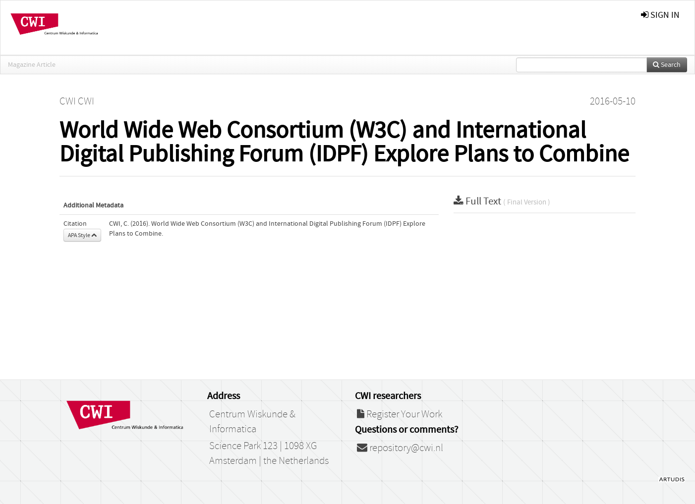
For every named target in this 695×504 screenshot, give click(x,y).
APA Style (82, 235)
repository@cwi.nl (400, 448)
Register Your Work (399, 414)
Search (667, 65)
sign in (660, 15)
